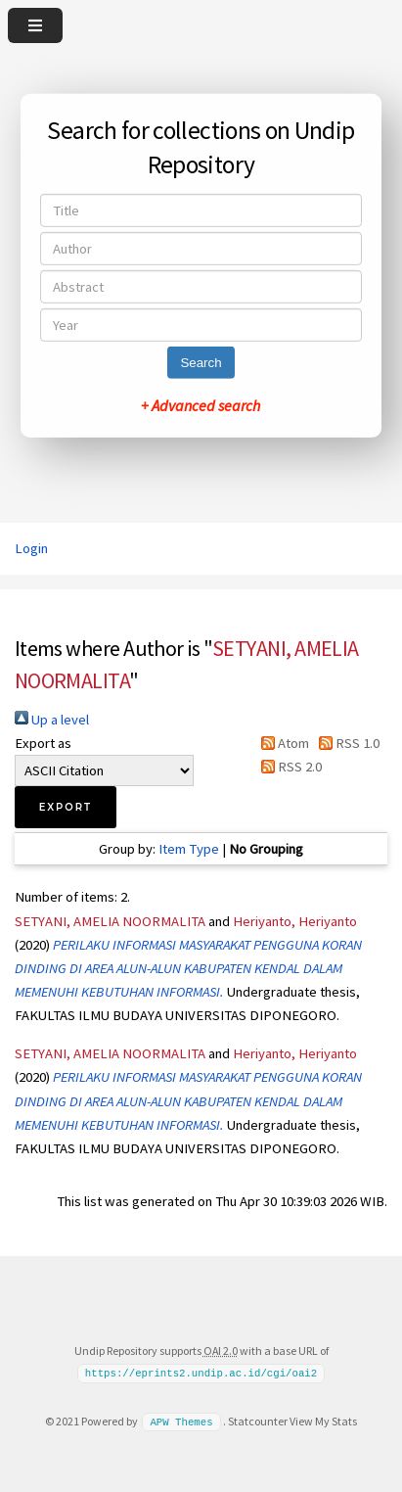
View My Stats (323, 1421)
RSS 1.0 (346, 743)
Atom (281, 743)
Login (31, 548)
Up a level (52, 719)
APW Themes (181, 1421)
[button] (65, 807)
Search (200, 362)
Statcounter (258, 1421)
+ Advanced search (200, 405)
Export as (43, 743)
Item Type (188, 849)
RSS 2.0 (288, 766)
